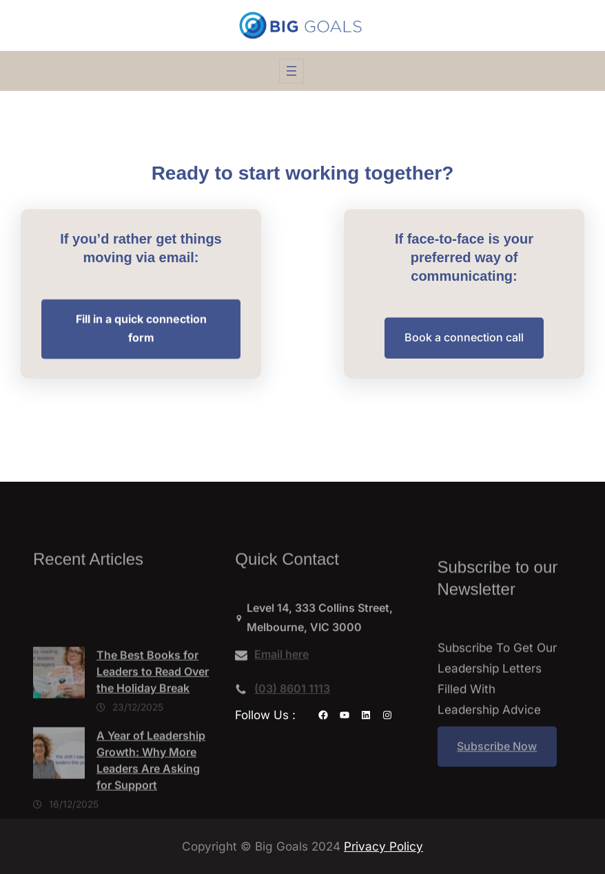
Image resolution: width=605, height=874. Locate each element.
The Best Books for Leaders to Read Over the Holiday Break (152, 707)
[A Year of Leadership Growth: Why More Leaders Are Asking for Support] (59, 792)
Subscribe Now (497, 755)
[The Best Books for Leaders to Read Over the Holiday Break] (59, 711)
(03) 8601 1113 (292, 693)
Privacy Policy (383, 846)
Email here (281, 658)
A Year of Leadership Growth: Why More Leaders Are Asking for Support (150, 796)
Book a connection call (464, 339)
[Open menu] (291, 70)
